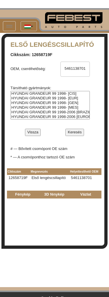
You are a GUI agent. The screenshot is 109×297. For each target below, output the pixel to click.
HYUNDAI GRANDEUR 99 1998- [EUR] (50, 98)
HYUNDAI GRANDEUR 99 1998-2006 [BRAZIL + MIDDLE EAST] (50, 112)
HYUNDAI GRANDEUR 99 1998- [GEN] (50, 103)
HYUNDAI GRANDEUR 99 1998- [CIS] (50, 93)
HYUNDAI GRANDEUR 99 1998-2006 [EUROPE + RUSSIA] (50, 116)
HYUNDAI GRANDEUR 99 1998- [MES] (50, 107)
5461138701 (75, 68)
